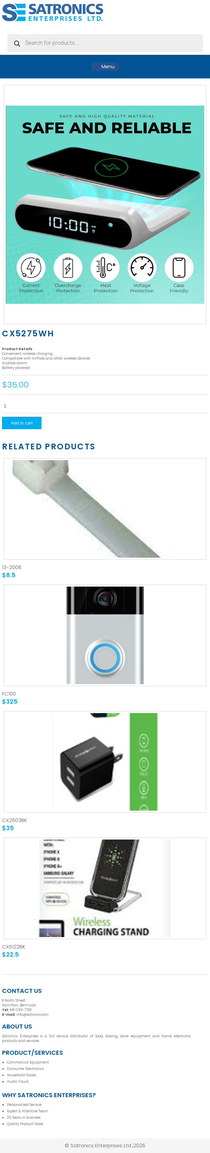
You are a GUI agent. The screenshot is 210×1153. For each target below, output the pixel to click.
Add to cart (21, 422)
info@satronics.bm (33, 1014)
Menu (105, 66)
